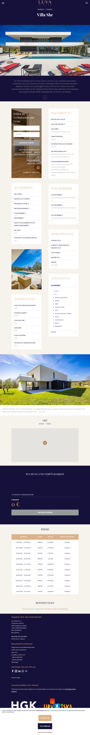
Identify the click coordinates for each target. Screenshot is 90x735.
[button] (1, 50)
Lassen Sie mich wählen (45, 732)
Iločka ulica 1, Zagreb (18, 639)
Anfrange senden (26, 143)
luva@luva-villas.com (31, 172)
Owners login (15, 678)
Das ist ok (45, 718)
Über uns (14, 652)
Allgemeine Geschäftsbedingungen (23, 647)
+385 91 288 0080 (33, 160)
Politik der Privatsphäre (18, 650)
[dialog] (45, 721)
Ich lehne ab (45, 726)
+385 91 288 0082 (33, 164)
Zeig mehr (41, 412)
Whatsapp (14, 662)
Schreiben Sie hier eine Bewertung (56, 609)
